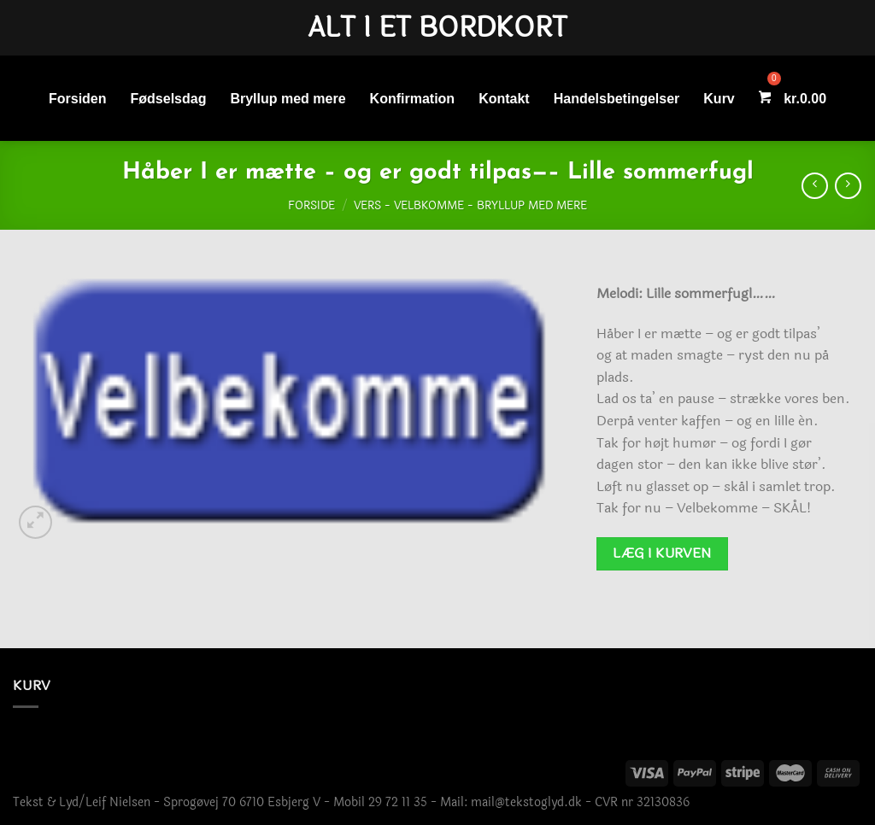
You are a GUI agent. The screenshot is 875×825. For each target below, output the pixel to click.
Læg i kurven (662, 553)
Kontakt (504, 98)
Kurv (718, 98)
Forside (311, 205)
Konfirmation (412, 98)
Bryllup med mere (287, 98)
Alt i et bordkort (437, 28)
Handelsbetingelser (617, 98)
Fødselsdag (169, 98)
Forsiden (78, 98)
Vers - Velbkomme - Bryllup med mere (470, 205)
